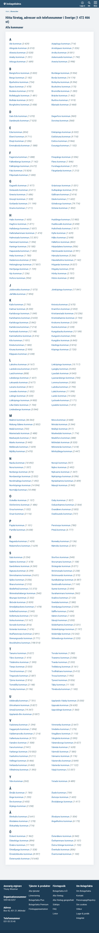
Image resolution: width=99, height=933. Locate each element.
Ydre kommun (16, 781)
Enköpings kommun (61, 132)
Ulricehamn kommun (19, 705)
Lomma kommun (59, 382)
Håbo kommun (58, 237)
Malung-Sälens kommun (21, 424)
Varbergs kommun (18, 751)
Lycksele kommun (60, 400)
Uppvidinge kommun (61, 709)
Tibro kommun (16, 657)
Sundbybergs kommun (62, 580)
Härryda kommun (59, 255)
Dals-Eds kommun (18, 116)
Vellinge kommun (17, 760)
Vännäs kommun (59, 747)
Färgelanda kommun (61, 170)
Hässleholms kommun (62, 260)
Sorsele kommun (17, 624)
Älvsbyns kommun (60, 816)
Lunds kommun (58, 396)
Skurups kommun (17, 598)
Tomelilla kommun (18, 684)
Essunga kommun (60, 145)
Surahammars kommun (62, 593)
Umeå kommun (16, 709)
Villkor (79, 909)
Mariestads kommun (19, 433)
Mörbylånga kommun (61, 451)
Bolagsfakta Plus (36, 900)
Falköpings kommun (19, 166)
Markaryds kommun (19, 438)
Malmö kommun (17, 420)
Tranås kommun (59, 662)
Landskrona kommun (19, 369)
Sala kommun (15, 557)
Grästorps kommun (60, 185)
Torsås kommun (59, 653)
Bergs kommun (16, 77)
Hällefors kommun (60, 242)
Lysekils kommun (59, 405)
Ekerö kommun (16, 136)
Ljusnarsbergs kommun (62, 378)
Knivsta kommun (59, 304)
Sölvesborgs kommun (62, 638)
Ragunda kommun (18, 541)
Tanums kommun (17, 653)
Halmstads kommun (19, 237)
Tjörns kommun (17, 680)
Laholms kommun (18, 364)
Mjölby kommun (17, 451)
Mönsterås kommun (61, 447)
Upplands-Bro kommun (20, 714)
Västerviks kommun (61, 760)
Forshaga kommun (60, 166)
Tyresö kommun (59, 680)
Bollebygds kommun (19, 95)
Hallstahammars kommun (21, 233)
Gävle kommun (58, 199)
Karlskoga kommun (18, 322)
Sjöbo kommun (16, 580)
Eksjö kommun (16, 141)
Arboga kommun (17, 61)
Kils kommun (15, 340)
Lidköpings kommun (19, 400)
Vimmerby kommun (61, 724)
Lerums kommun (17, 387)
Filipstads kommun (18, 175)
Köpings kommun (60, 349)
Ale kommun (15, 43)
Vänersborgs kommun (62, 742)
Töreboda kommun (60, 689)
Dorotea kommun (59, 120)
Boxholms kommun (60, 86)
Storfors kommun (60, 557)
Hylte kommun (58, 233)
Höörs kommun (59, 278)
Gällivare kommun (60, 194)
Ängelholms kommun (61, 821)
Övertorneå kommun (61, 854)
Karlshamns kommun (19, 318)
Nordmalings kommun (20, 481)
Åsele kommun (58, 792)
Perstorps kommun (60, 525)
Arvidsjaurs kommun (61, 48)
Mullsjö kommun (59, 429)
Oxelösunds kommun (61, 514)
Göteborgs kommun (61, 203)
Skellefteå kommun (18, 588)
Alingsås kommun (18, 48)
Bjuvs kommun (16, 86)
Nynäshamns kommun (62, 481)
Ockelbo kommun (17, 500)
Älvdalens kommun (18, 821)
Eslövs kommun (59, 141)
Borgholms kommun (19, 104)
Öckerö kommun (17, 836)
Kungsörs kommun (60, 336)
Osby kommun (58, 500)
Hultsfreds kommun (61, 228)
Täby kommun (58, 684)
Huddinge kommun (60, 219)
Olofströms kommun (19, 504)
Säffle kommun (58, 611)
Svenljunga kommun (61, 606)
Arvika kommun (59, 52)
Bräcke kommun (59, 95)
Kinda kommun (16, 345)
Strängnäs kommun (60, 566)
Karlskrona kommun (19, 327)
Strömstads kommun (61, 571)
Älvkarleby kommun (18, 825)
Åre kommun (15, 801)
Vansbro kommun (18, 742)
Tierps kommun (17, 666)
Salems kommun (17, 561)
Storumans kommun (61, 561)
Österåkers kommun (61, 836)
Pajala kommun (16, 525)
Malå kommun (16, 429)
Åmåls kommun (17, 792)
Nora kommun (16, 467)
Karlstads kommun (18, 331)
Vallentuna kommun (18, 738)
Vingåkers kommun (60, 733)
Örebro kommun (17, 845)
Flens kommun (58, 161)
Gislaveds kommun (18, 190)
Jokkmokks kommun (19, 289)
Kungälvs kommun (60, 340)
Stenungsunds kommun (20, 638)
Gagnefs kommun (18, 185)
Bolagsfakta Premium (38, 904)
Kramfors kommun (60, 309)
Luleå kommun (58, 391)
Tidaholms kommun (19, 662)
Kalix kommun (16, 304)
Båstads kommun (60, 104)
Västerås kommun (60, 765)
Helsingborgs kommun (20, 264)
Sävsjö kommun (59, 620)
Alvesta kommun (17, 52)
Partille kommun (17, 530)
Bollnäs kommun (17, 100)
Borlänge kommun (60, 73)
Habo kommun (16, 219)
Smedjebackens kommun (21, 606)
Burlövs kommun (59, 100)
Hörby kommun (58, 273)
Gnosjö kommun (17, 199)
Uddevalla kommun (18, 700)
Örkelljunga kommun (19, 849)
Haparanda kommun (19, 251)
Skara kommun (16, 584)
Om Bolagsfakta (83, 891)
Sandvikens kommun (19, 566)
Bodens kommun (17, 91)
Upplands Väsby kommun (63, 700)
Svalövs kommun (59, 598)
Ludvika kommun (59, 387)
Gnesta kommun (17, 194)
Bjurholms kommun (18, 82)
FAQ (54, 909)
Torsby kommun (17, 689)
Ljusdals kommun (60, 373)
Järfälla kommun (17, 294)
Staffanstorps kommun (20, 634)
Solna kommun (16, 620)
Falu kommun (15, 170)
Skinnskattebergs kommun (22, 593)
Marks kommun (17, 442)
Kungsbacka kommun (62, 331)
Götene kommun (59, 208)
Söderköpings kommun (62, 629)
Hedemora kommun (19, 260)
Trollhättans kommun (61, 671)
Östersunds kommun (19, 858)
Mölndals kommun (60, 442)
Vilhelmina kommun (18, 769)
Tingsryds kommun (18, 675)
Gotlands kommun (18, 203)
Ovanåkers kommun (61, 509)
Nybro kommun (58, 467)
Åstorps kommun (59, 797)
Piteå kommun (58, 530)
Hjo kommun (15, 273)
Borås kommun (58, 77)
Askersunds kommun (61, 57)
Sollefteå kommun (18, 611)
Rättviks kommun (59, 546)
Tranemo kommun (60, 657)
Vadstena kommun (18, 724)
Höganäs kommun (60, 264)
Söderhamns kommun (62, 624)
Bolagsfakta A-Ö (60, 891)
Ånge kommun (16, 797)
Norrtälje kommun (18, 490)
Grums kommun (17, 208)
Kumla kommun (59, 327)
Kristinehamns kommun (62, 318)
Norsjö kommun (59, 463)
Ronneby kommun (60, 541)
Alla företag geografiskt (63, 900)
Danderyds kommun (19, 120)
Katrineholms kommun (20, 336)
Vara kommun (16, 747)
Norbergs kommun (18, 472)
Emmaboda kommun (19, 145)
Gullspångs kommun (61, 190)
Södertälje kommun (60, 634)
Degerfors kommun (60, 116)
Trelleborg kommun (60, 666)
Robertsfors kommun (19, 546)
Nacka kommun (17, 463)
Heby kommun (16, 255)
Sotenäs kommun (17, 629)
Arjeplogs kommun (60, 43)
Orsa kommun (16, 509)
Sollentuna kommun (18, 616)
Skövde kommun (17, 602)
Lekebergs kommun (19, 378)
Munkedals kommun (61, 433)
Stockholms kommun (19, 643)
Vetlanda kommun (18, 765)
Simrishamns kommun (20, 575)
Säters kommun (59, 616)
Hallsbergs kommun (19, 228)
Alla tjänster (34, 891)
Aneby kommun (16, 57)
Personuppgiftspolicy (85, 900)
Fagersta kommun (18, 157)
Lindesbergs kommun (19, 409)
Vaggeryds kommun (19, 729)
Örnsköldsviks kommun (20, 854)
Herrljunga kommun (18, 269)
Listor (55, 913)
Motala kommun (59, 424)
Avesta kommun (59, 61)
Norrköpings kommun (20, 485)
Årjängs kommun (17, 806)
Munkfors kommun (60, 438)
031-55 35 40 (9, 921)
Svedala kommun (59, 602)
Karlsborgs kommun (19, 313)
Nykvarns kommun (60, 472)
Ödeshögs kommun (18, 840)
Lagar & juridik (82, 913)
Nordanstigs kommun (19, 476)
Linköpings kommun (61, 364)
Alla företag (58, 895)
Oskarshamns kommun (62, 504)
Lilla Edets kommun (18, 405)
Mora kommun (58, 420)
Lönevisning (34, 895)
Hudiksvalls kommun (61, 224)
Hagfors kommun (17, 224)
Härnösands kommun (61, 251)
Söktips (56, 904)
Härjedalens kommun (61, 246)
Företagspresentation (38, 909)
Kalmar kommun (17, 309)
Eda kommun (15, 132)
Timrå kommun (16, 671)
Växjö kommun (58, 769)
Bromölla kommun (60, 91)
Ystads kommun (59, 781)
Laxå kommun (16, 373)
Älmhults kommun (18, 816)
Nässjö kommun (59, 485)
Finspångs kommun (61, 157)
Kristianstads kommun (62, 313)
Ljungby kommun (59, 369)
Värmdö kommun (59, 751)
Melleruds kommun (18, 447)
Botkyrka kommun (60, 82)
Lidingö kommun (17, 396)
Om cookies (81, 904)
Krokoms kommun (60, 322)
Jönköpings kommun (61, 289)
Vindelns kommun (60, 729)
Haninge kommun (17, 246)
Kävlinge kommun (60, 345)
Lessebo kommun (18, 391)
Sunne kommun (58, 588)
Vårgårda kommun (60, 738)
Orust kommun (16, 514)
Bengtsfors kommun (19, 73)
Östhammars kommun (62, 840)
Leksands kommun (18, 382)
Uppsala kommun (59, 705)
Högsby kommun (59, 269)
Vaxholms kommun (18, 756)
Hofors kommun (17, 278)
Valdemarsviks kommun (21, 733)
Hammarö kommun (18, 242)
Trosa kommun (58, 675)
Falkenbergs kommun (19, 161)
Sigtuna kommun (17, 571)
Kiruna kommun (17, 349)
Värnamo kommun (60, 756)
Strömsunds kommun (61, 575)
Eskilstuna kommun (61, 136)
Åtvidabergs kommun (61, 801)
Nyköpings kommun (61, 476)
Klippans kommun (18, 354)
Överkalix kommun (60, 849)
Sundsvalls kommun (61, 584)
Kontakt (79, 895)
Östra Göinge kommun (62, 845)
